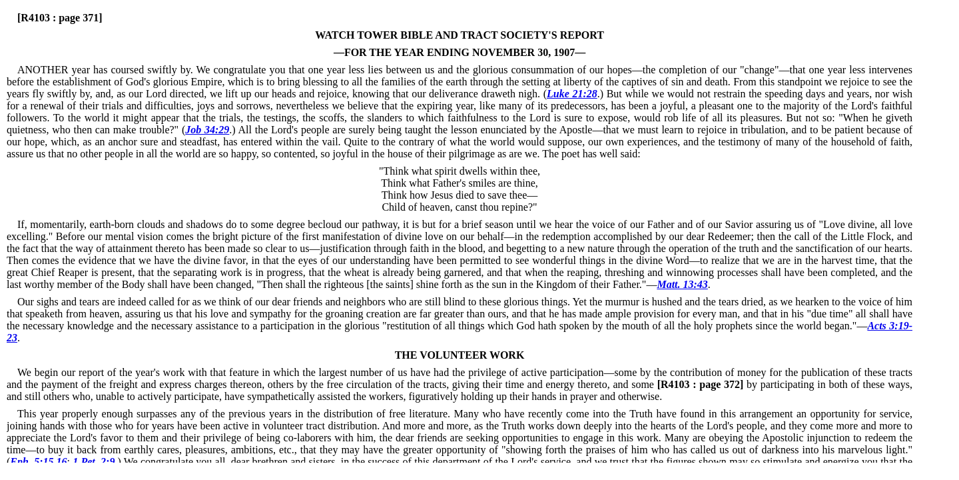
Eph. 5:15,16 (38, 461)
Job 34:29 (207, 129)
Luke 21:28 (572, 93)
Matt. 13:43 (682, 284)
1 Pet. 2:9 (94, 461)
